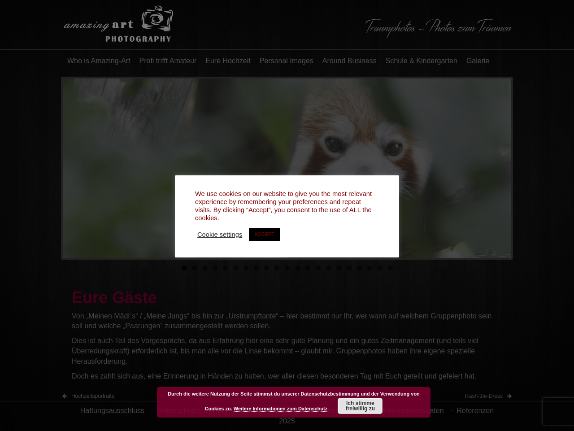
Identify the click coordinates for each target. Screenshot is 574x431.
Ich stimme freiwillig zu (360, 406)
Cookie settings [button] (219, 234)
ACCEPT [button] (264, 234)
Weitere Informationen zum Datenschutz (280, 408)
